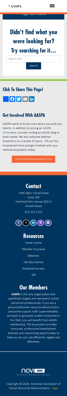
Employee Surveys (34, 268)
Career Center (33, 242)
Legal (55, 388)
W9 (33, 275)
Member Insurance (33, 249)
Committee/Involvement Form (33, 159)
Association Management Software (33, 372)
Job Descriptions (34, 262)
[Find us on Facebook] (18, 223)
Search (33, 65)
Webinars (33, 255)
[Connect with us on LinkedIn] (33, 223)
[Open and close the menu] (43, 6)
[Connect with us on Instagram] (40, 223)
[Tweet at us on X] (26, 223)
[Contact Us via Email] (48, 223)
